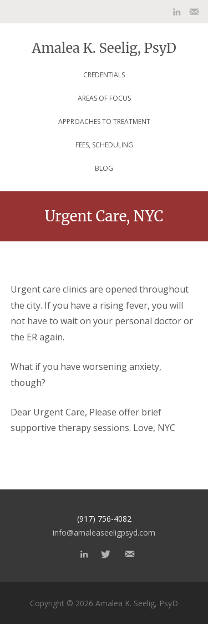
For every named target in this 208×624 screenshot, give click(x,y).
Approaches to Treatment (104, 121)
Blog (104, 168)
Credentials (104, 75)
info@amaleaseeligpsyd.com (104, 532)
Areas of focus (104, 98)
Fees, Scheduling (104, 145)
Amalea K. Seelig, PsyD (104, 47)
